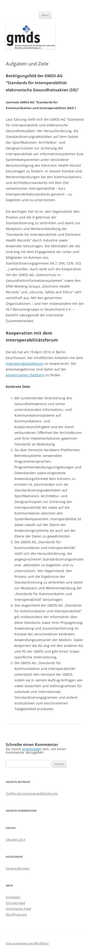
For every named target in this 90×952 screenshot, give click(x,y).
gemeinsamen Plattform (25, 375)
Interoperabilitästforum (25, 363)
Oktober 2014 (15, 839)
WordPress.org (16, 914)
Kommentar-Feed (18, 908)
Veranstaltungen (18, 868)
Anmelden (13, 897)
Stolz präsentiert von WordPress (27, 943)
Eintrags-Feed (15, 903)
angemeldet (31, 749)
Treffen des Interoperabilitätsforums (32, 793)
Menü (45, 15)
